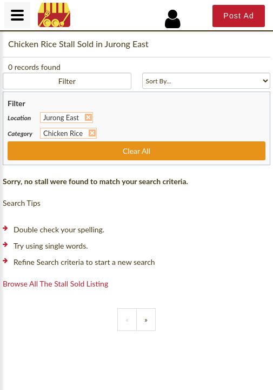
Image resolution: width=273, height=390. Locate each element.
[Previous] (127, 319)
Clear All (136, 150)
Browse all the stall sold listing (55, 283)
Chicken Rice (63, 133)
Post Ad (238, 15)
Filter (67, 81)
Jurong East (61, 117)
